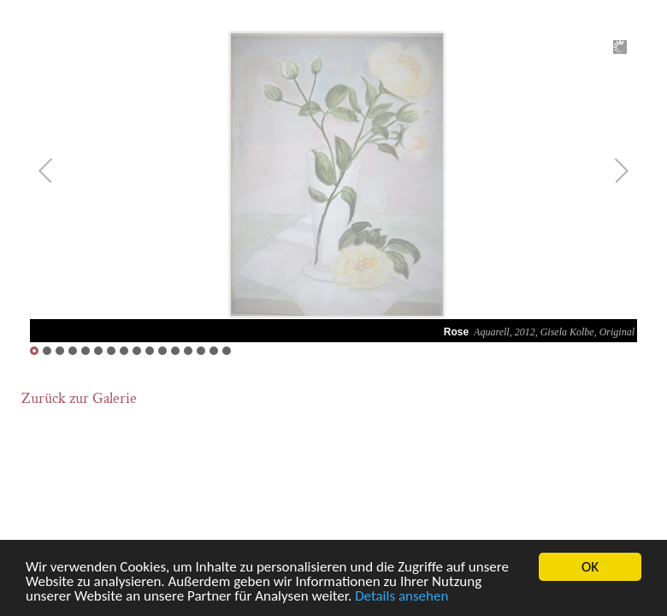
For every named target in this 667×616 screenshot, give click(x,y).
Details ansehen (401, 597)
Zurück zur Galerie (79, 398)
